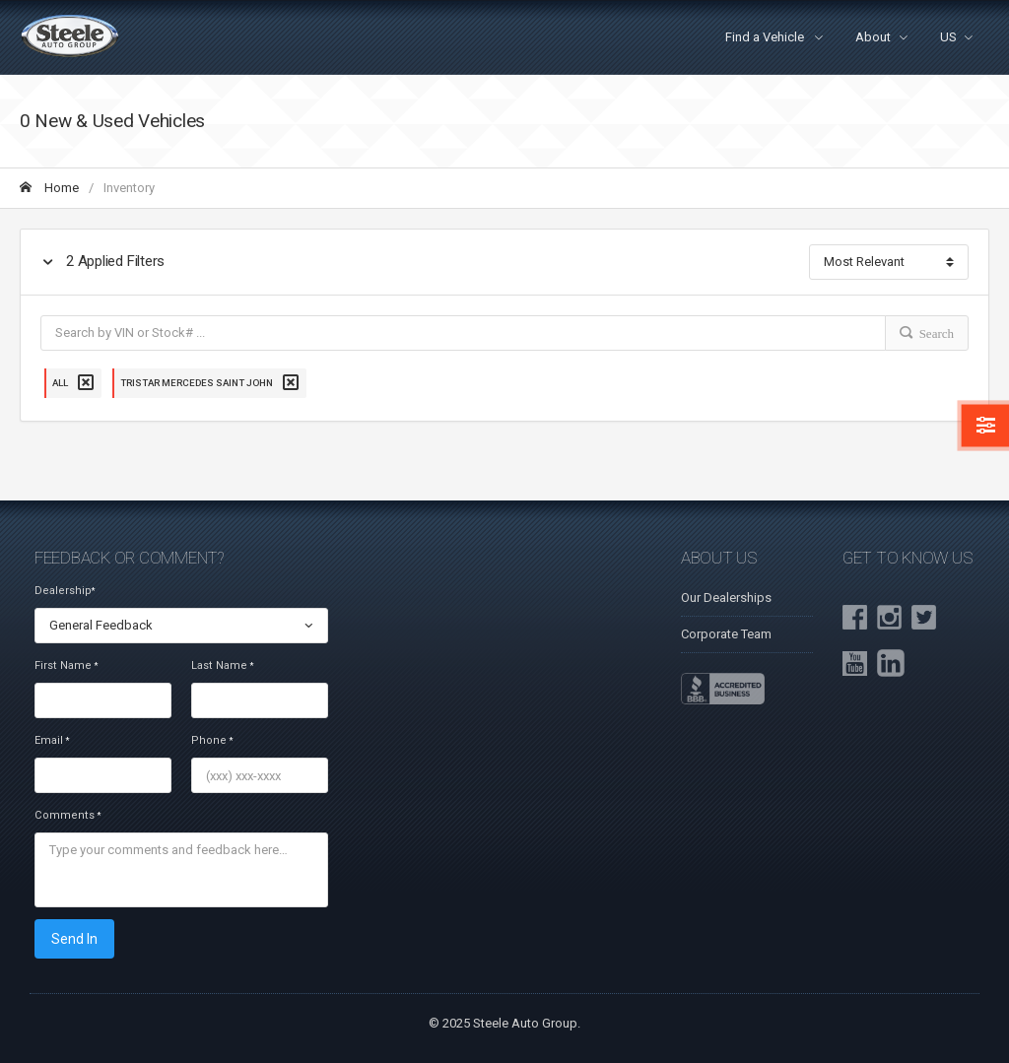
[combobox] (181, 625)
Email (51, 740)
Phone (212, 740)
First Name (66, 665)
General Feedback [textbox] (101, 625)
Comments (67, 815)
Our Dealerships (726, 597)
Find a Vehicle (766, 37)
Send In (74, 939)
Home (49, 187)
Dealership (64, 590)
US (948, 37)
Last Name (222, 665)
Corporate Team (726, 634)
